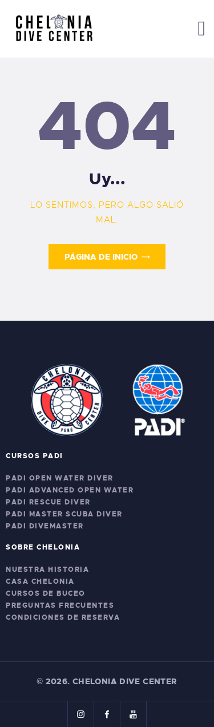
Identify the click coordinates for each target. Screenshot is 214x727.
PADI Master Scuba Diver (64, 514)
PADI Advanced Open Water (70, 490)
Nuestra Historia (47, 569)
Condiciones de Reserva (63, 617)
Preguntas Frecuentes (60, 605)
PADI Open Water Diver (60, 478)
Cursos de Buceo (46, 593)
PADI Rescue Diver (48, 502)
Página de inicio (101, 257)
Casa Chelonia (40, 581)
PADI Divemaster (45, 526)
